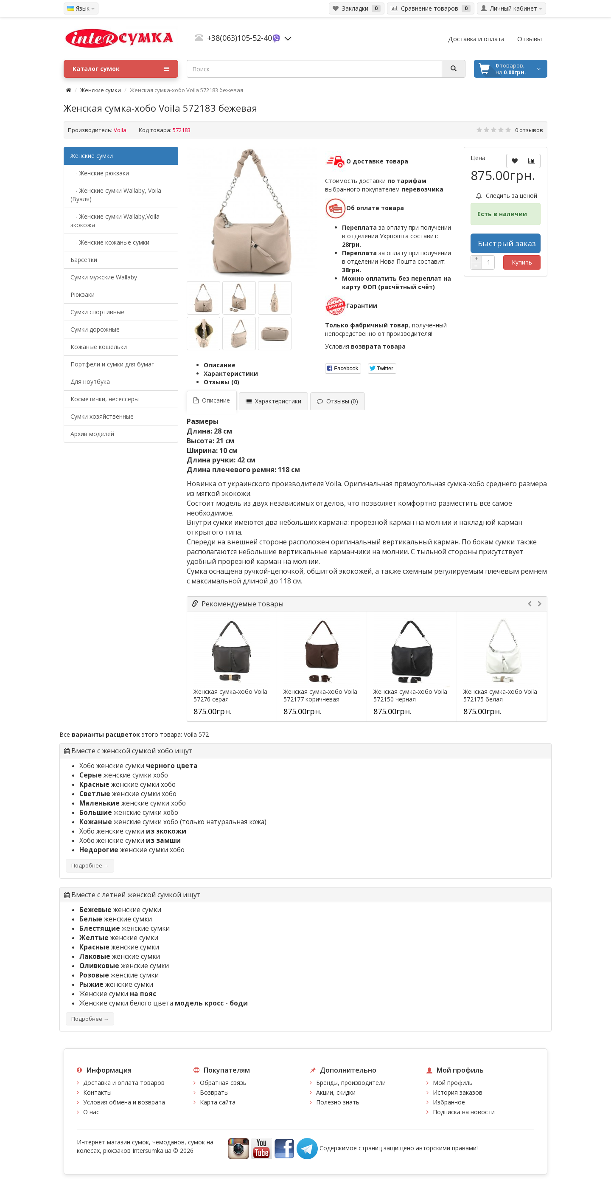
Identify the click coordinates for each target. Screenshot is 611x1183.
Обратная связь (223, 1083)
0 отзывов (529, 130)
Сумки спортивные (97, 312)
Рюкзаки (82, 294)
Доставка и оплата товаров (124, 1083)
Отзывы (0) (221, 382)
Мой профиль (453, 1083)
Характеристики (231, 373)
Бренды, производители (351, 1083)
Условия (365, 346)
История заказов (457, 1092)
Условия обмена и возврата (124, 1102)
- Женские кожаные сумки (109, 242)
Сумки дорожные (95, 329)
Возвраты (214, 1092)
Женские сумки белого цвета (163, 1003)
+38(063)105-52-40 (239, 38)
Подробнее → (90, 865)
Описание (219, 365)
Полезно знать (337, 1102)
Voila (120, 130)
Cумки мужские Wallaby (103, 277)
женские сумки (120, 909)
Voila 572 (196, 734)
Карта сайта (217, 1102)
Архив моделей (92, 434)
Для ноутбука (90, 381)
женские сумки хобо (123, 775)
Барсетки (83, 260)
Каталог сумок (121, 69)
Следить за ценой (506, 196)
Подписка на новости (464, 1112)
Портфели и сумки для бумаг (112, 364)
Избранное (449, 1102)
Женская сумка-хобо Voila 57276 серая (230, 695)
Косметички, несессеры (104, 399)
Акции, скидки (336, 1092)
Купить (522, 262)
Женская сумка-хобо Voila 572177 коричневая (320, 695)
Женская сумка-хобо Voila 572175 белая (500, 695)
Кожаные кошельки (98, 347)
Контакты (97, 1092)
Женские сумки (100, 90)
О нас (91, 1112)
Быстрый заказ (507, 243)
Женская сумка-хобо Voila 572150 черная (410, 695)
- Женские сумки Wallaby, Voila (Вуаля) (115, 194)
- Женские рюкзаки (99, 173)
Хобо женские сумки (138, 765)
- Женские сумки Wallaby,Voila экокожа (115, 220)
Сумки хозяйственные (102, 416)
